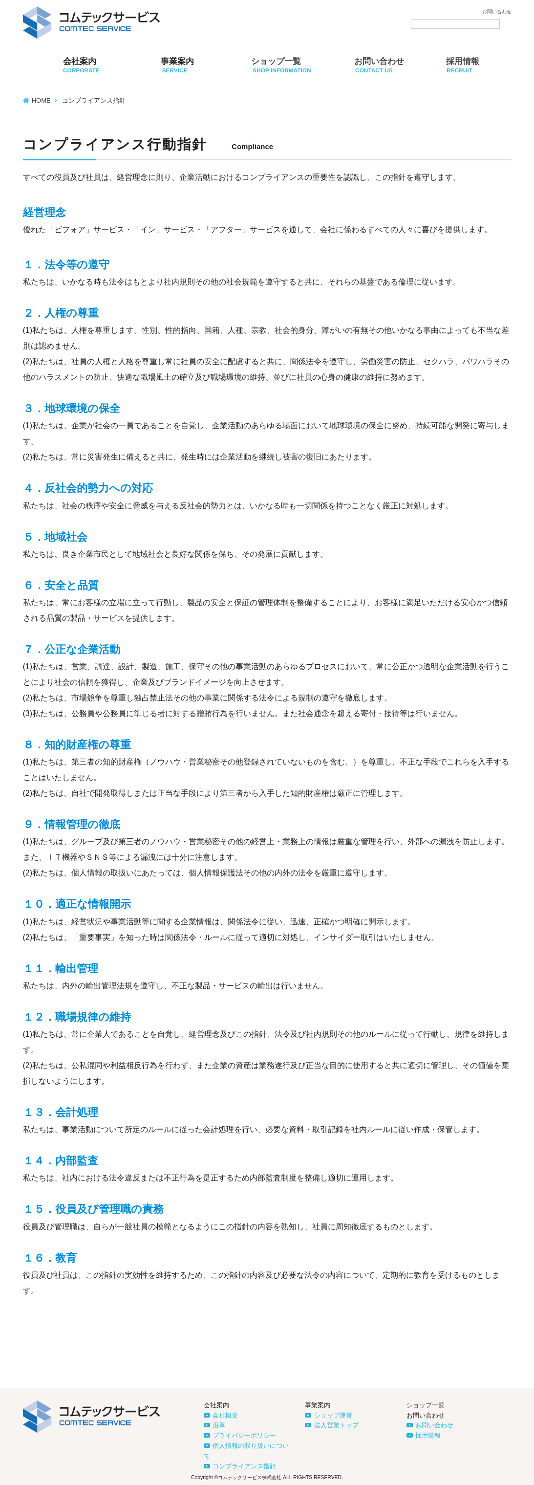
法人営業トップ (336, 1425)
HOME (41, 100)
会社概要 (225, 1415)
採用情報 (428, 1435)
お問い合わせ (497, 11)
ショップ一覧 (425, 1405)
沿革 (219, 1425)
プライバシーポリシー (244, 1435)
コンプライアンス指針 (244, 1466)
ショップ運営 (333, 1415)
